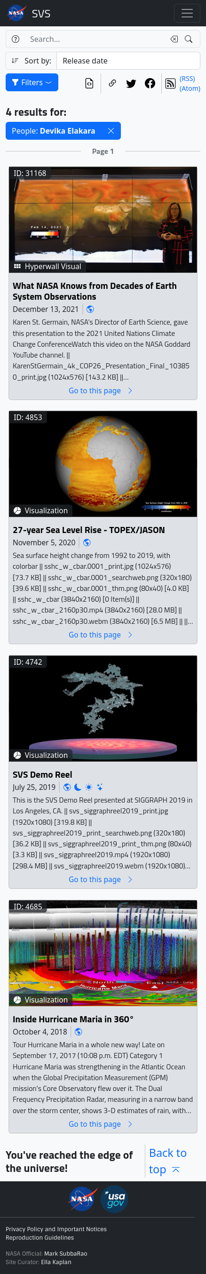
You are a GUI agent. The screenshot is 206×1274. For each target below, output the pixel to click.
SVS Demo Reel (42, 774)
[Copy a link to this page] (112, 83)
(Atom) (190, 88)
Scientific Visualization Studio (41, 13)
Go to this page (101, 390)
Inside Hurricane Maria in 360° (73, 1018)
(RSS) (187, 78)
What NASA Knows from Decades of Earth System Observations (95, 291)
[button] (111, 131)
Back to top (168, 1161)
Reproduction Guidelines (40, 1238)
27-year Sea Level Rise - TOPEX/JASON (89, 529)
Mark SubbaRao (65, 1254)
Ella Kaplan (56, 1262)
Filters (32, 82)
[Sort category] (128, 61)
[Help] (15, 39)
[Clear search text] (172, 39)
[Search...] (94, 39)
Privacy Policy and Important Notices (56, 1229)
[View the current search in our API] (89, 83)
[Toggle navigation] (187, 13)
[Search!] (189, 39)
